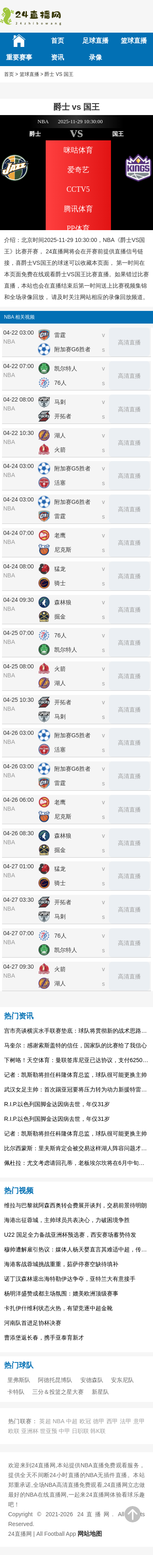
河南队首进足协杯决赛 (32, 1323)
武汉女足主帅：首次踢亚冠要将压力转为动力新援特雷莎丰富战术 (76, 1089)
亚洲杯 (29, 1431)
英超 (45, 1421)
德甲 (99, 1421)
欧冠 (85, 1421)
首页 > (11, 74)
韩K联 (97, 1431)
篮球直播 (134, 40)
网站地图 (90, 1533)
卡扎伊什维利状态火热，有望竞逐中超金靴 (58, 1308)
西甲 (112, 1421)
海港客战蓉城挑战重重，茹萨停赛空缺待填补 (61, 1264)
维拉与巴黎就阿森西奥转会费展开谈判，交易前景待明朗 (75, 1205)
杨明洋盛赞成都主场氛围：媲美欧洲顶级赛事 (61, 1293)
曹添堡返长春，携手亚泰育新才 (44, 1337)
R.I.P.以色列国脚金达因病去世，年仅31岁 (57, 1104)
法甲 (126, 1421)
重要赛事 (19, 57)
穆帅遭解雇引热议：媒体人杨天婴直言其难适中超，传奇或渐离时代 (76, 1249)
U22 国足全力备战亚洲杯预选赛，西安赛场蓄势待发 (70, 1234)
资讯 (57, 57)
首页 (57, 40)
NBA (58, 1421)
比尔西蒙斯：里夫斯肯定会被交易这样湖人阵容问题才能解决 (76, 1148)
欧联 (14, 1431)
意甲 (139, 1421)
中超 (72, 1421)
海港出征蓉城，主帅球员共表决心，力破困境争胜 (67, 1220)
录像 (95, 57)
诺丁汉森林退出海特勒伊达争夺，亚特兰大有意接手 (69, 1278)
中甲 (64, 1431)
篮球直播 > (31, 74)
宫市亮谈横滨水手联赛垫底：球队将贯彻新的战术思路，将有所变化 (76, 1030)
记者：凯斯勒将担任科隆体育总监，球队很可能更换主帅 (75, 1074)
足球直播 (95, 40)
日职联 (80, 1431)
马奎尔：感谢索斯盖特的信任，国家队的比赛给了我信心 (75, 1045)
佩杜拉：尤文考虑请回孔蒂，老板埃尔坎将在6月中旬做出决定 (76, 1163)
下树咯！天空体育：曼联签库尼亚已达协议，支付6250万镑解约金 (76, 1060)
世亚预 (48, 1431)
